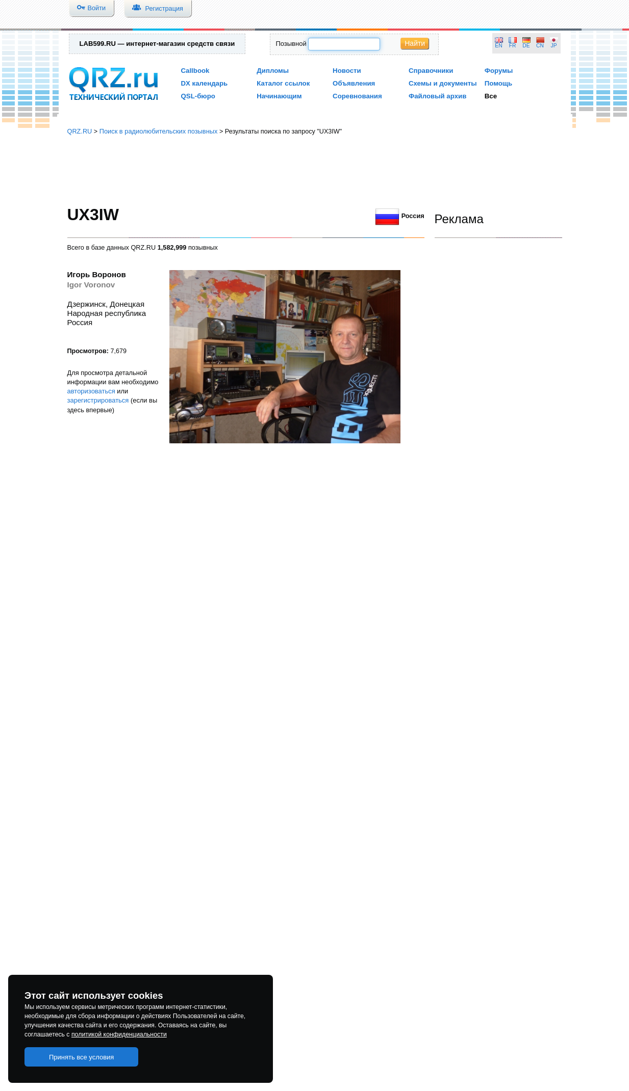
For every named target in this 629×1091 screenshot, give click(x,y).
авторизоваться (91, 391)
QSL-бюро (198, 96)
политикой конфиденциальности (119, 1034)
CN (540, 45)
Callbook (195, 70)
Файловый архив (437, 96)
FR (512, 45)
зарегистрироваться (98, 400)
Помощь (499, 83)
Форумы (499, 70)
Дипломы (273, 70)
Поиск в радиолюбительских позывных (158, 131)
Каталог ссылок (283, 83)
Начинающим (279, 96)
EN (498, 45)
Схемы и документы (443, 83)
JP (554, 45)
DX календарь (204, 83)
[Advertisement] (314, 171)
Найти (415, 43)
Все (491, 96)
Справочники (431, 70)
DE (526, 45)
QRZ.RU (79, 131)
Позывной (290, 43)
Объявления (354, 83)
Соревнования (357, 96)
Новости (347, 70)
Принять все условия (81, 1057)
